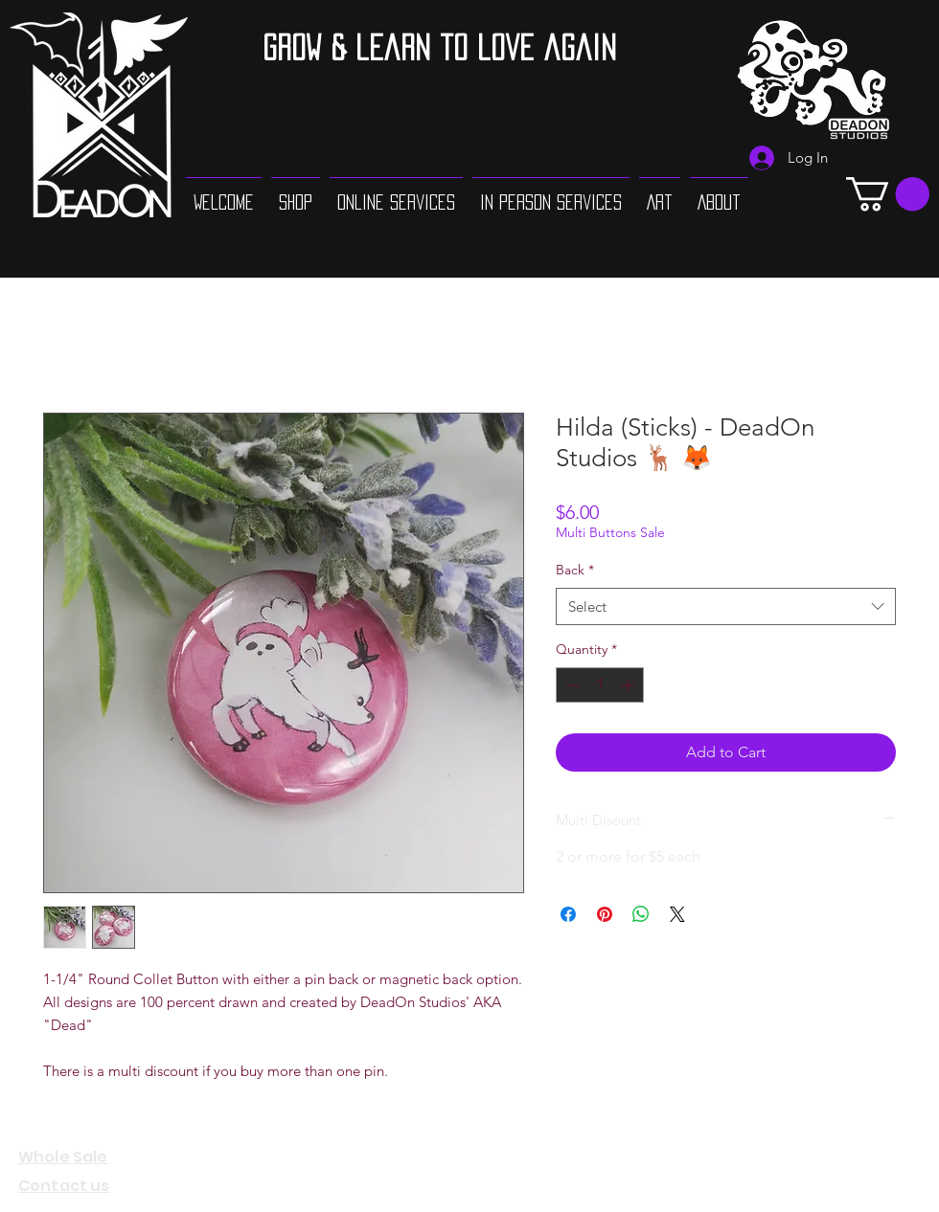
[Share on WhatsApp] (641, 914)
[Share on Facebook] (568, 914)
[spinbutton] (600, 685)
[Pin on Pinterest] (604, 914)
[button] (887, 194)
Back (575, 569)
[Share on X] (677, 914)
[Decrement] (571, 685)
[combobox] (726, 606)
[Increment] (629, 685)
